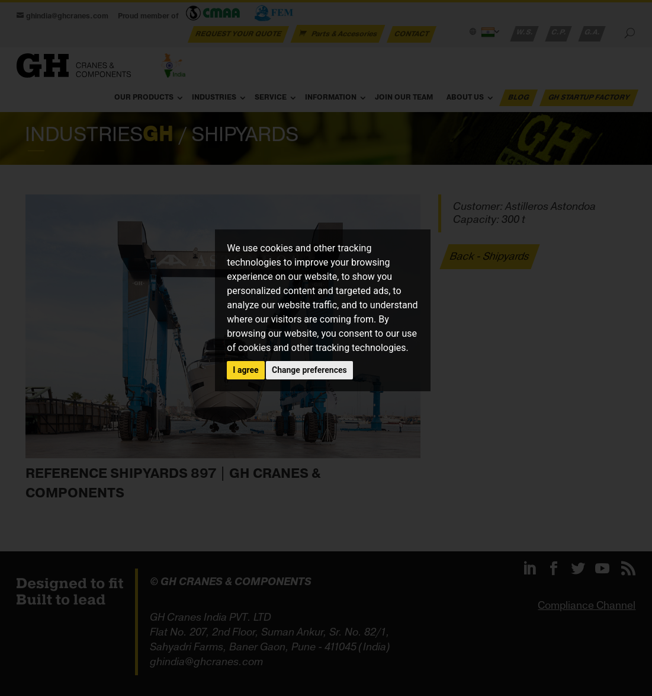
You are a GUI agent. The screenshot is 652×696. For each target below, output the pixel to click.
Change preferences (309, 370)
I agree (245, 370)
